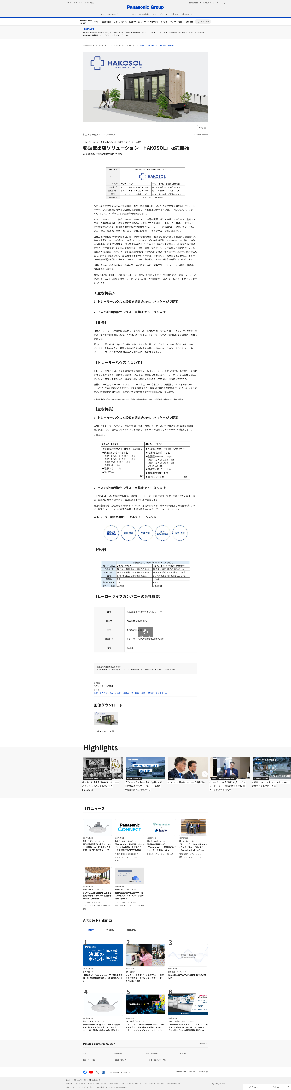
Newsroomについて (184, 1071)
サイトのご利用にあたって (97, 1083)
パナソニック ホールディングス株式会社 (80, 3)
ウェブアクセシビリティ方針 (131, 1083)
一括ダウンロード (104, 731)
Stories (189, 21)
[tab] (110, 930)
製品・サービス (135, 21)
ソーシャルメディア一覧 (118, 1072)
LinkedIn (96, 1080)
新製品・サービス (131, 692)
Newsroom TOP (88, 45)
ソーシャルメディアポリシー (154, 1083)
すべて (97, 21)
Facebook (71, 1080)
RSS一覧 (202, 1071)
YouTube (81, 1080)
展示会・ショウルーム (157, 692)
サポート (69, 1083)
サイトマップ (80, 1083)
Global (202, 1043)
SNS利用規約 (113, 1083)
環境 (143, 692)
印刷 (202, 127)
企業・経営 (106, 21)
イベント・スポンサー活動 (171, 21)
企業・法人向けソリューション (124, 45)
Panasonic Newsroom (99, 1043)
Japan (86, 21)
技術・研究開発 (120, 21)
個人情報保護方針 (173, 1083)
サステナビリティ (151, 21)
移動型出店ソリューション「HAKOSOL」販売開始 (157, 45)
